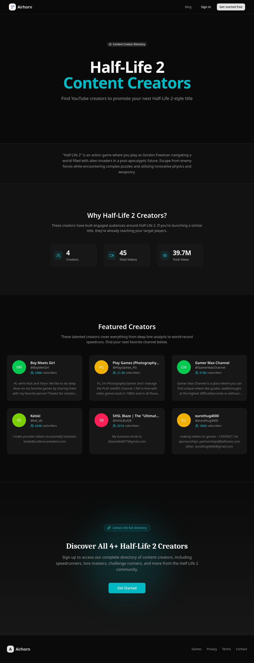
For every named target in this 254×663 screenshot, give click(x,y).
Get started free (230, 7)
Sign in (206, 7)
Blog (188, 7)
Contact (241, 649)
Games (197, 649)
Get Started (127, 588)
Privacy (212, 649)
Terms (226, 649)
